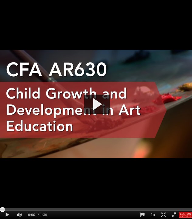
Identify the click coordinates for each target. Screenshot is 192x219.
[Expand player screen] (163, 215)
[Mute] (19, 215)
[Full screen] (174, 215)
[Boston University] (185, 215)
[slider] (96, 209)
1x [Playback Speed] (153, 214)
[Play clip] (7, 215)
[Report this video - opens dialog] (142, 215)
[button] (97, 104)
